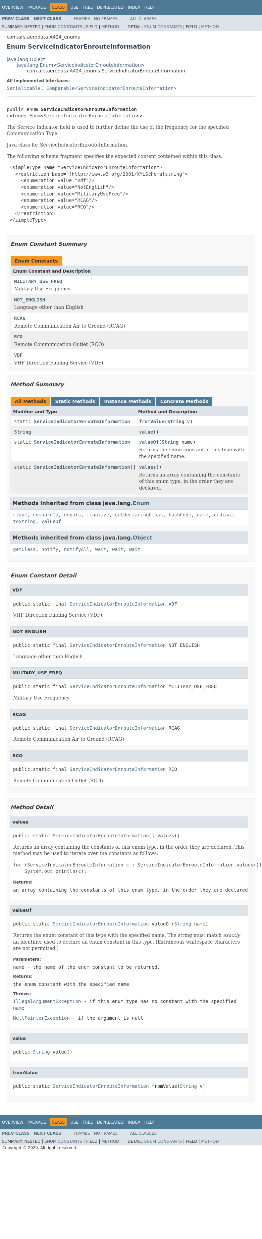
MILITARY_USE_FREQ (38, 281)
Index (134, 7)
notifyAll (77, 549)
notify (49, 549)
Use (74, 7)
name (202, 514)
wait (100, 549)
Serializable (24, 88)
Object (143, 537)
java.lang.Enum (35, 65)
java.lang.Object (26, 59)
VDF (18, 355)
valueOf (149, 442)
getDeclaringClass (139, 514)
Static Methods (75, 401)
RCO (18, 336)
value (146, 432)
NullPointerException (41, 1018)
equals (72, 514)
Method (110, 26)
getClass (24, 549)
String (176, 421)
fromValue (151, 421)
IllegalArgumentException (47, 1001)
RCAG (19, 318)
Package (37, 7)
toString (24, 521)
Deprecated (110, 7)
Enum (35, 115)
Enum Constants (63, 26)
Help (149, 7)
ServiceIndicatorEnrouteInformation (99, 65)
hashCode (180, 514)
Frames (82, 18)
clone (20, 514)
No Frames (106, 18)
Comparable (60, 88)
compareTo (45, 514)
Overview (12, 7)
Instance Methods (127, 401)
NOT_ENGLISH (29, 299)
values (147, 467)
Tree (88, 7)
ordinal (224, 514)
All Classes (143, 18)
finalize (98, 514)
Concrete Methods (184, 401)
